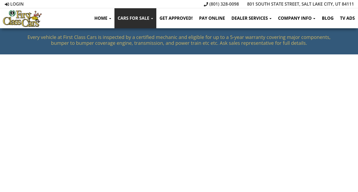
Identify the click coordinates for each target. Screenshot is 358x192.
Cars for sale (135, 18)
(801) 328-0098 (221, 4)
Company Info (296, 18)
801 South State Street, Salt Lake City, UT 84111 (297, 4)
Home (102, 18)
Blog (327, 18)
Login (14, 4)
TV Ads (347, 18)
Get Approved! (176, 18)
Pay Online (212, 18)
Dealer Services (251, 18)
